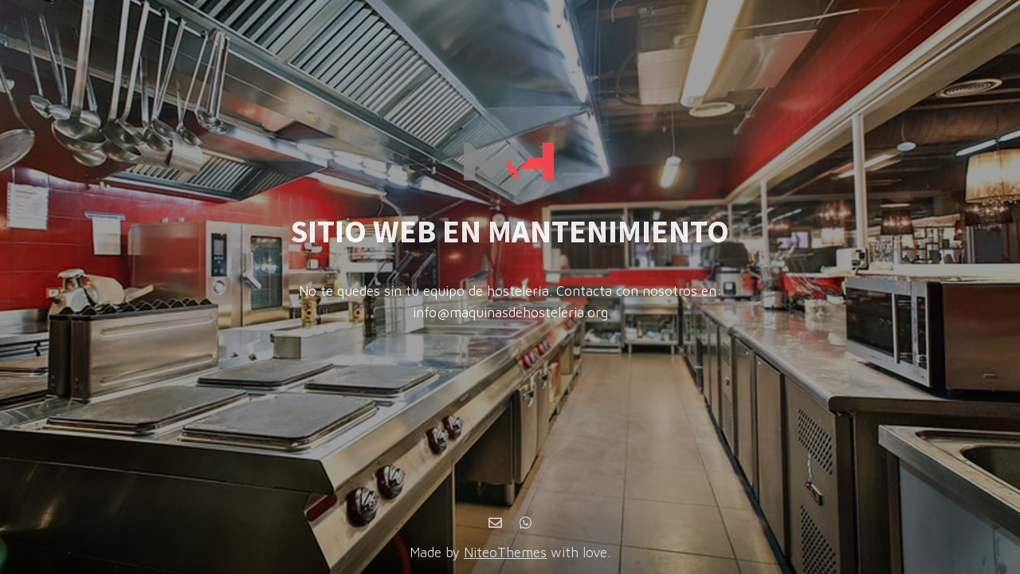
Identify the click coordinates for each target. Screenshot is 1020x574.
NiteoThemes (505, 552)
